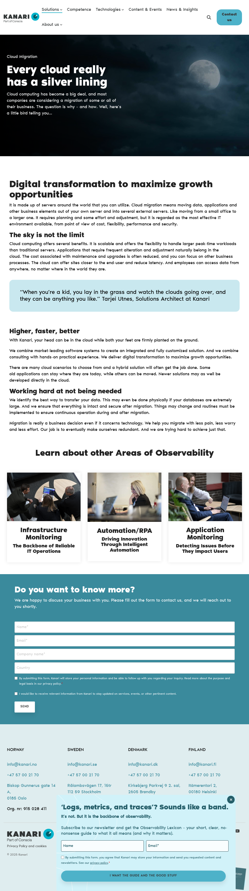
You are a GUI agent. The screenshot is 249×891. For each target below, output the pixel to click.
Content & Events (145, 10)
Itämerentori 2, (203, 786)
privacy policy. (52, 683)
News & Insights (182, 10)
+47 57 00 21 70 (23, 775)
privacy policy (112, 863)
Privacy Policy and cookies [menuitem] (27, 846)
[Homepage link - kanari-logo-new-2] (30, 839)
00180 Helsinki (202, 792)
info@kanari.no (22, 765)
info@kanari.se (82, 765)
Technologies (110, 10)
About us (52, 25)
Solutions (52, 10)
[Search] (209, 17)
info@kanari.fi (202, 765)
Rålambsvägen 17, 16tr (89, 786)
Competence (79, 10)
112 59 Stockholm (84, 792)
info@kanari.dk (143, 765)
